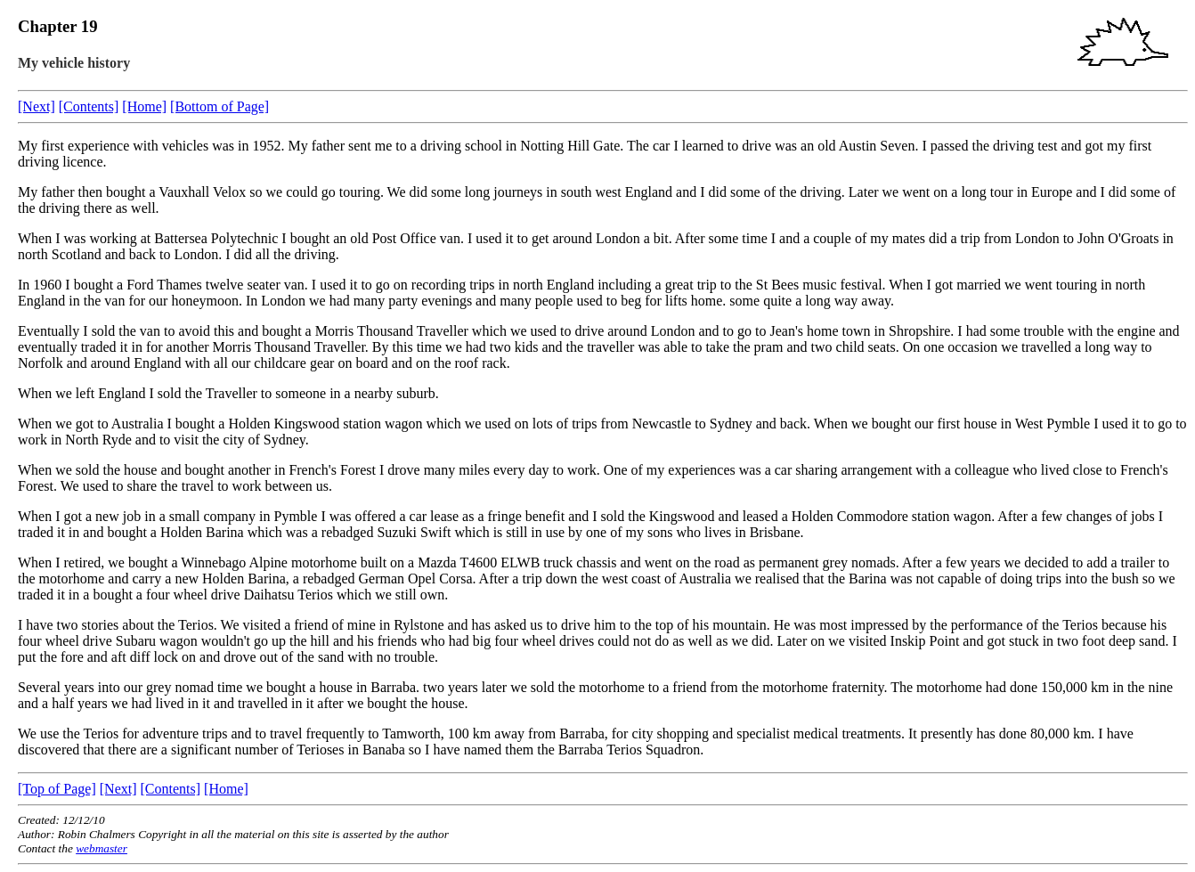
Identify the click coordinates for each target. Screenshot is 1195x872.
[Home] (144, 106)
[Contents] (89, 106)
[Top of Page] (57, 788)
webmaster (101, 848)
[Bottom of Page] (219, 106)
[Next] (36, 106)
